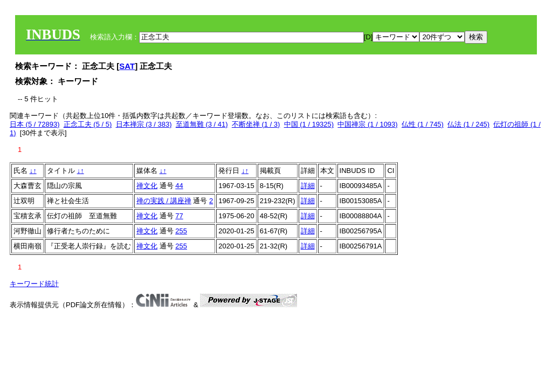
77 (179, 216)
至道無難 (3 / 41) (202, 124)
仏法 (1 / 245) (468, 124)
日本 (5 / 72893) (35, 124)
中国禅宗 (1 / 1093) (367, 124)
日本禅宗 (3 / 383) (144, 124)
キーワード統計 (34, 284)
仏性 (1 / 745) (423, 124)
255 (181, 231)
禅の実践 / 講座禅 (163, 201)
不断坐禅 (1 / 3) (256, 124)
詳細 (308, 186)
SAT (127, 66)
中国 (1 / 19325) (309, 124)
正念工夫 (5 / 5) (88, 124)
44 (179, 186)
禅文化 (146, 186)
